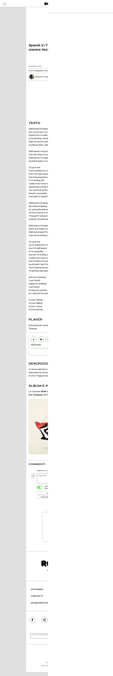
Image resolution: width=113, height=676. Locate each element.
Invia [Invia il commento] (48, 493)
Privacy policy (62, 666)
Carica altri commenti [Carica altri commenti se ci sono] (50, 497)
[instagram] (44, 624)
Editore (56, 656)
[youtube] (56, 624)
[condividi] (82, 65)
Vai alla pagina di (56, 530)
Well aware (36, 344)
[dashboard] (109, 3)
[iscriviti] (78, 639)
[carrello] (100, 3)
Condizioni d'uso (51, 666)
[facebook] (32, 624)
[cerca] (104, 3)
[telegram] (81, 624)
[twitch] (69, 624)
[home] (51, 3)
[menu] (4, 3)
